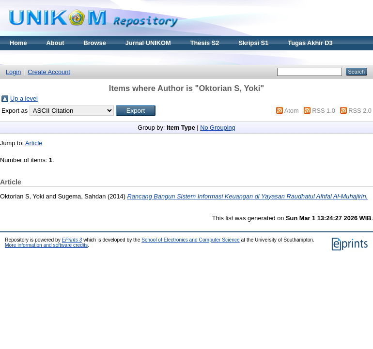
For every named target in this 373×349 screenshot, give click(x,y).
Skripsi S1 (253, 42)
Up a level (24, 98)
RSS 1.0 (323, 110)
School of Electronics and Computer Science (190, 240)
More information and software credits (46, 245)
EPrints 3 (72, 240)
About (55, 42)
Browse (95, 42)
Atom (291, 110)
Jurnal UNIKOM (148, 42)
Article (34, 143)
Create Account (49, 72)
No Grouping (217, 127)
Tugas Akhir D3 (310, 42)
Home (18, 42)
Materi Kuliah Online (40, 57)
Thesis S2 (204, 42)
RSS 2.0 (360, 110)
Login (13, 72)
